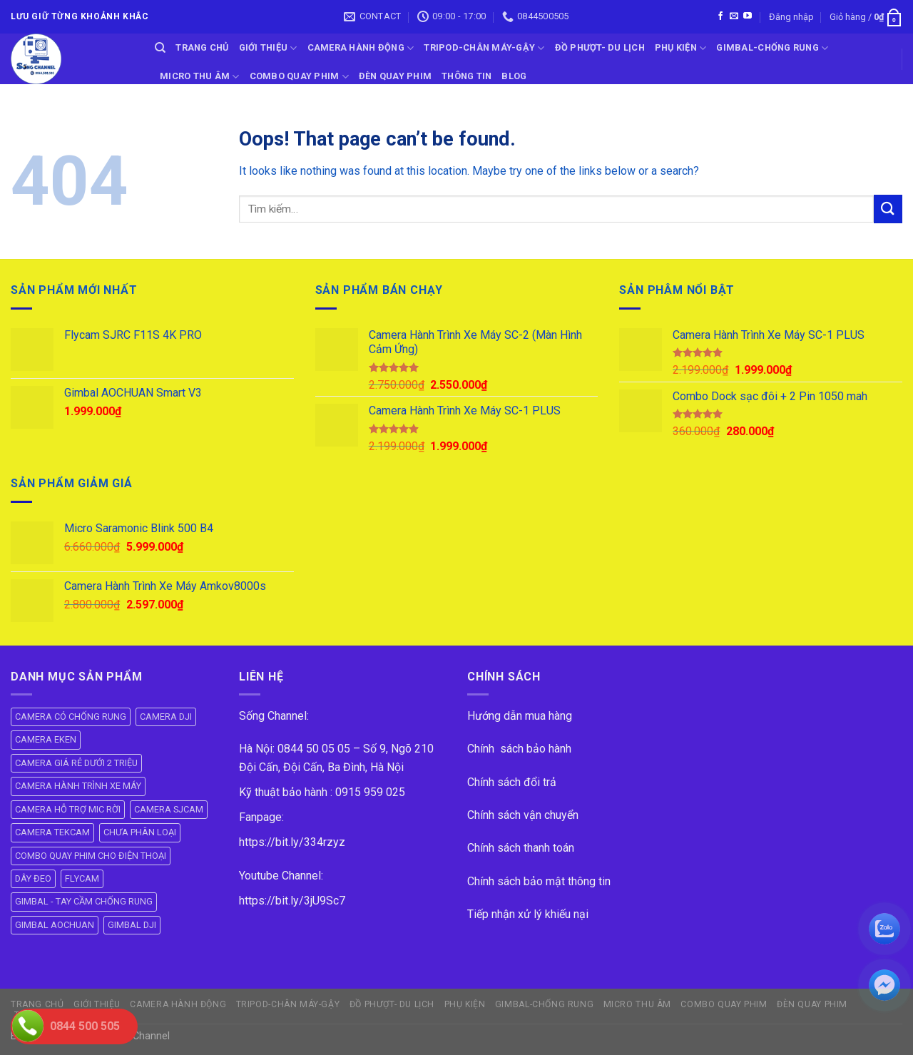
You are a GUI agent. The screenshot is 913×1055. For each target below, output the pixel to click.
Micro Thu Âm (200, 76)
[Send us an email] (734, 16)
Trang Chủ (201, 47)
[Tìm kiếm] (160, 47)
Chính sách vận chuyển (522, 815)
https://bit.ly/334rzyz (292, 842)
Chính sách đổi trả (511, 782)
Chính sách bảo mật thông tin (539, 881)
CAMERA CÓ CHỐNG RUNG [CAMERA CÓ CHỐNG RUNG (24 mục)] (70, 716)
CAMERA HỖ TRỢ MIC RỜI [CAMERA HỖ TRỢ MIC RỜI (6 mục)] (68, 809)
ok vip (186, 1036)
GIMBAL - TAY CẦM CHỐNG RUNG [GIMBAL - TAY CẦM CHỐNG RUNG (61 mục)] (84, 901)
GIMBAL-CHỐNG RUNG (772, 48)
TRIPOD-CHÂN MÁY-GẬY (484, 48)
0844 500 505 (85, 1026)
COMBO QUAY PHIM (299, 76)
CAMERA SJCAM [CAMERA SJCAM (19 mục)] (168, 809)
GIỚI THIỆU (268, 48)
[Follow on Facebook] (720, 16)
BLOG (513, 76)
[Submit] (888, 209)
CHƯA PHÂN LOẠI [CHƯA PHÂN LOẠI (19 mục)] (139, 832)
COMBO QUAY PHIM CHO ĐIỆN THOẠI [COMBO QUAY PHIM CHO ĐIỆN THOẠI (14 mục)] (90, 855)
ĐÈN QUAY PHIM (395, 76)
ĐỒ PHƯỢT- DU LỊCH (600, 47)
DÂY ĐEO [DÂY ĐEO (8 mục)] (33, 878)
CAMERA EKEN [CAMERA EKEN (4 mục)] (45, 739)
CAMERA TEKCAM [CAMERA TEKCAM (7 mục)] (52, 832)
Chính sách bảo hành (519, 748)
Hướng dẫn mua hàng (519, 716)
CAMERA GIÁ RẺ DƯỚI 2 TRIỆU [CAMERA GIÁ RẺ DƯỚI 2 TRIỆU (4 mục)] (76, 763)
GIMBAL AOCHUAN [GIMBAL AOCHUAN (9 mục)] (54, 924)
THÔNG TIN (466, 76)
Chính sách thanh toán (520, 848)
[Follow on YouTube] (747, 16)
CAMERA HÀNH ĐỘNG (360, 48)
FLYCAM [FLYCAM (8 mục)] (82, 878)
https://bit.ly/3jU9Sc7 (292, 900)
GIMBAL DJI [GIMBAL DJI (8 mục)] (132, 924)
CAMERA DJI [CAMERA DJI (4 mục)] (166, 716)
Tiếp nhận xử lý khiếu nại (527, 914)
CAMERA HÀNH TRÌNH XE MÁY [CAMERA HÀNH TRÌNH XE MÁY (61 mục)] (78, 785)
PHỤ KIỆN (681, 48)
